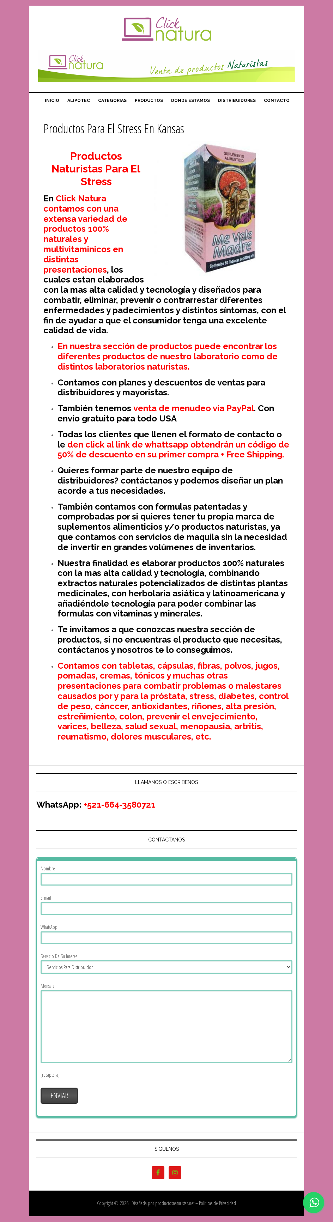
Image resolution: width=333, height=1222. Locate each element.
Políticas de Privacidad (217, 1203)
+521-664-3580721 (120, 805)
